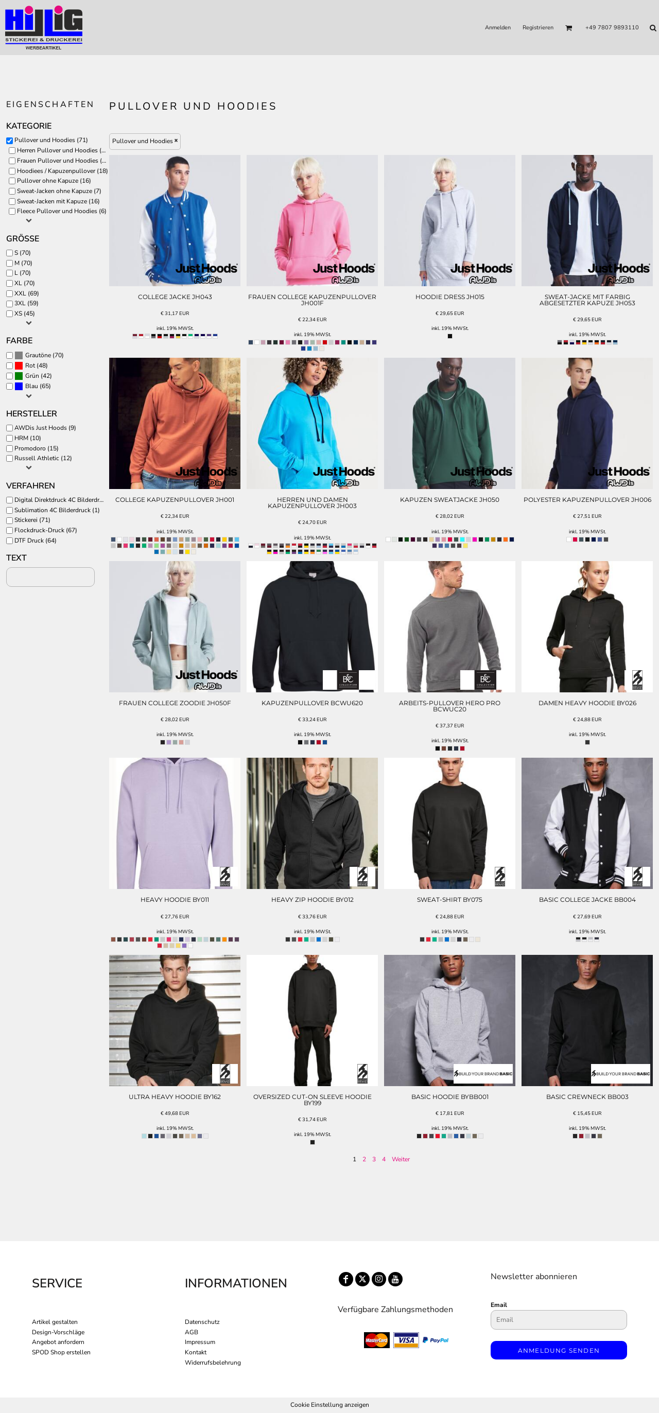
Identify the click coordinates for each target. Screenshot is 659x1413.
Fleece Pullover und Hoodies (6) (62, 211)
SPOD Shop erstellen (61, 1352)
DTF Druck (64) (35, 540)
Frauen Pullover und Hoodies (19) (64, 160)
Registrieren (538, 27)
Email (499, 1305)
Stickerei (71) (32, 520)
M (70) (23, 263)
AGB (191, 1332)
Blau (31, 386)
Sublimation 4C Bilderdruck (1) (57, 510)
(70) (39, 356)
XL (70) (24, 283)
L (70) (22, 273)
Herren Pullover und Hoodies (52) (64, 150)
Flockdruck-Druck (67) (45, 530)
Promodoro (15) (36, 448)
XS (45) (24, 313)
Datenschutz (202, 1322)
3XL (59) (26, 303)
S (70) (22, 253)
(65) (32, 386)
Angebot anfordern (58, 1342)
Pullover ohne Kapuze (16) (54, 181)
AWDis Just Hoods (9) (45, 428)
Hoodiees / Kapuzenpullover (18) (62, 171)
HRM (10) (27, 438)
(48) (31, 366)
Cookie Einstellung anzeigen (329, 1405)
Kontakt (195, 1352)
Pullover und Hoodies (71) (51, 140)
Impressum (200, 1342)
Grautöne (38, 355)
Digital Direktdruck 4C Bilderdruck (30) (62, 500)
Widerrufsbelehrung (213, 1362)
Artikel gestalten (55, 1322)
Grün (32, 376)
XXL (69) (26, 293)
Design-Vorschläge (58, 1332)
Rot (30, 365)
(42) (33, 376)
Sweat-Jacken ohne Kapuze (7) (59, 191)
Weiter (401, 1159)
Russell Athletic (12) (43, 458)
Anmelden (498, 27)
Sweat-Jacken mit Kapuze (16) (58, 201)
